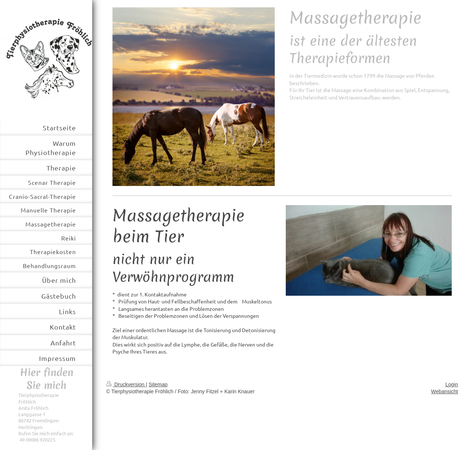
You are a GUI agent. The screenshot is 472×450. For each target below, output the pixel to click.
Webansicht (444, 391)
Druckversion (126, 384)
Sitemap (158, 384)
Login (451, 384)
